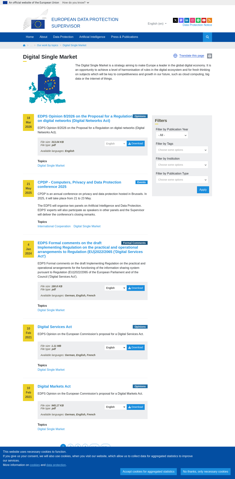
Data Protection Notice (197, 24)
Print (209, 56)
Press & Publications (124, 36)
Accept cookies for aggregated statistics (148, 471)
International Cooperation (54, 226)
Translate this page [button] (191, 55)
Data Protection (63, 36)
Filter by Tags (164, 143)
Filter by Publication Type (172, 173)
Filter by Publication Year (172, 129)
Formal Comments (134, 242)
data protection (56, 464)
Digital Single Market (51, 165)
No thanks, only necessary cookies (205, 471)
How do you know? (75, 2)
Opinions (140, 116)
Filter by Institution (168, 158)
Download (135, 143)
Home (30, 36)
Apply (203, 189)
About (43, 36)
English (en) (156, 23)
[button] (175, 56)
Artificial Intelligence (92, 36)
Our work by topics (47, 45)
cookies (35, 464)
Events (141, 182)
